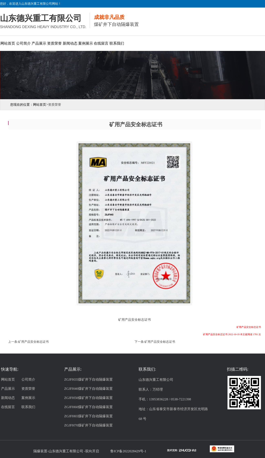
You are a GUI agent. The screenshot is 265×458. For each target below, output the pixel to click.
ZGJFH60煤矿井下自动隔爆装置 (88, 407)
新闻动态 (70, 43)
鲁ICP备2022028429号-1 (128, 451)
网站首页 (7, 43)
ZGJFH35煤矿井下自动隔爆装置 (88, 379)
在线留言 (101, 43)
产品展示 (39, 43)
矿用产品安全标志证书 (33, 341)
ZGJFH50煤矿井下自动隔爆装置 (88, 398)
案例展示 (85, 43)
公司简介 (23, 43)
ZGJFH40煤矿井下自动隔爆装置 (88, 389)
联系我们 (116, 43)
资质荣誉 (54, 43)
